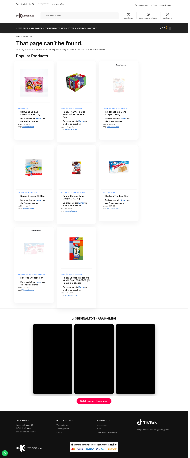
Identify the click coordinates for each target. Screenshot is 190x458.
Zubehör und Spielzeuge (71, 107)
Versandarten (62, 423)
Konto (38, 117)
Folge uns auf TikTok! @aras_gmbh (153, 428)
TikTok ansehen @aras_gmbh (94, 399)
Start (18, 35)
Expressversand (142, 5)
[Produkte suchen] (80, 15)
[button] (165, 28)
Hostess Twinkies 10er (117, 194)
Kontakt (59, 431)
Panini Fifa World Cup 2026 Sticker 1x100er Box (74, 113)
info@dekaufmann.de (26, 430)
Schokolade (114, 107)
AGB (99, 427)
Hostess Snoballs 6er (31, 276)
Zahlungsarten (62, 427)
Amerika (106, 191)
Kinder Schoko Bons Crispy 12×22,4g (73, 196)
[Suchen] (115, 15)
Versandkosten (28, 125)
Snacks (21, 107)
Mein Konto (128, 16)
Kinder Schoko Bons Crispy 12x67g (115, 111)
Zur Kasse (167, 16)
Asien (28, 107)
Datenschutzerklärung (107, 431)
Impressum (102, 423)
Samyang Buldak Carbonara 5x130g (30, 111)
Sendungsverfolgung (162, 5)
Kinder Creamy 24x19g (32, 194)
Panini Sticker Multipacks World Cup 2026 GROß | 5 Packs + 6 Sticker (76, 279)
